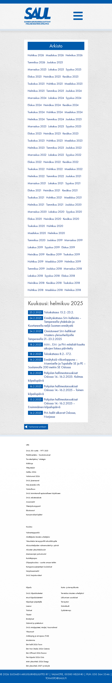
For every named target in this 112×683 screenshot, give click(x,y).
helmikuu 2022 (36, 176)
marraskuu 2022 (37, 155)
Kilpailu (29, 587)
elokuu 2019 (68, 247)
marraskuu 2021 (37, 183)
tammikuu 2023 (55, 148)
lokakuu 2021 (56, 183)
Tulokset (29, 610)
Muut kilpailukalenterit (34, 597)
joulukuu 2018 (54, 268)
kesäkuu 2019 (54, 254)
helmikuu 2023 (36, 148)
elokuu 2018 (68, 276)
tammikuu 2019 (36, 268)
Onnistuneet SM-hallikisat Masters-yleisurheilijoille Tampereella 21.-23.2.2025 (51, 335)
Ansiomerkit (30, 502)
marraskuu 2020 (37, 212)
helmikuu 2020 (56, 233)
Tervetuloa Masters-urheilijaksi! (72, 593)
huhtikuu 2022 (54, 169)
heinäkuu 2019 (36, 254)
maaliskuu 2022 (74, 169)
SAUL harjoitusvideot (34, 575)
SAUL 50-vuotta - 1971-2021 (37, 450)
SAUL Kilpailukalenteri (34, 593)
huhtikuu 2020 (55, 226)
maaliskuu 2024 (74, 112)
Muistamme (30, 640)
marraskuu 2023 (37, 126)
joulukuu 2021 (74, 176)
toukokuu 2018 (71, 283)
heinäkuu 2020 (52, 219)
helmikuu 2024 (36, 119)
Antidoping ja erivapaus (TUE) (37, 636)
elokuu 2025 (35, 76)
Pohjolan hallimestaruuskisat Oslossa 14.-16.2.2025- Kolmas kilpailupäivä (55, 376)
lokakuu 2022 (56, 155)
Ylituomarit (30, 631)
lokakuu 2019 (35, 247)
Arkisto (56, 46)
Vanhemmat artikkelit (37, 426)
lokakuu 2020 (56, 212)
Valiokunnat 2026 (33, 476)
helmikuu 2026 (74, 55)
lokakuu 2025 (56, 69)
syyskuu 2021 (73, 183)
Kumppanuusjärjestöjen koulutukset (39, 566)
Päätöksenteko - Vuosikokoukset (38, 455)
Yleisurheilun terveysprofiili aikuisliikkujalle (41, 541)
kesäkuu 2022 (71, 162)
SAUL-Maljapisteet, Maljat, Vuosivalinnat (41, 627)
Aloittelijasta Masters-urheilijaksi (38, 537)
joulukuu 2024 (74, 91)
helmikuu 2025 (36, 91)
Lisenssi (28, 606)
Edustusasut (30, 510)
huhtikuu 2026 (36, 55)
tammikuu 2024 (55, 119)
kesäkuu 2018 (54, 283)
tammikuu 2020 (36, 240)
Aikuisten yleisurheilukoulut (36, 549)
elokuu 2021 (34, 190)
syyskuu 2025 (73, 69)
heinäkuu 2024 (52, 105)
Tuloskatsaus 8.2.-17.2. (58, 354)
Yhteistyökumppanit (33, 506)
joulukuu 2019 (55, 240)
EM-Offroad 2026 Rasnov (36, 653)
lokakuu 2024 (56, 98)
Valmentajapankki (33, 532)
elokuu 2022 (35, 162)
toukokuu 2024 (36, 112)
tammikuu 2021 (55, 204)
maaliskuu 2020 (37, 233)
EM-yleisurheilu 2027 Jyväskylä (38, 666)
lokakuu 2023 (56, 126)
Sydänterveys (66, 610)
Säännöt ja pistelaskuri (34, 623)
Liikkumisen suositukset (69, 597)
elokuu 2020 (35, 219)
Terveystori (65, 601)
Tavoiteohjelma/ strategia (36, 459)
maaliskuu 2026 (55, 55)
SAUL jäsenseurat (32, 480)
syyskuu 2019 (52, 247)
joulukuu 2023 (74, 119)
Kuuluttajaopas (31, 558)
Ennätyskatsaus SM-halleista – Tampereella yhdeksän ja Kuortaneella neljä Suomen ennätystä (54, 322)
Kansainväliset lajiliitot (34, 514)
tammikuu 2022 (55, 176)
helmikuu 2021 (36, 204)
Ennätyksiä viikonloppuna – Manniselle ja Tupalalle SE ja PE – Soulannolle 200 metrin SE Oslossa (57, 363)
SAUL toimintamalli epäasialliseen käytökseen (43, 493)
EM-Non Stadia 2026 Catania (38, 648)
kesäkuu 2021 (70, 190)
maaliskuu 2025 (74, 84)
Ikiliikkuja (29, 463)
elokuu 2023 (35, 133)
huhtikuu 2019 (35, 261)
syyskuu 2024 (73, 98)
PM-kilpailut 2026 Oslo (35, 657)
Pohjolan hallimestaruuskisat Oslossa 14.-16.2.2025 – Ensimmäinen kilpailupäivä (53, 403)
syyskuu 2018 (52, 276)
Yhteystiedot (30, 467)
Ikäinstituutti (65, 606)
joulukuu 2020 (73, 204)
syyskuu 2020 (74, 212)
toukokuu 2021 (36, 197)
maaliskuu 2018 (54, 290)
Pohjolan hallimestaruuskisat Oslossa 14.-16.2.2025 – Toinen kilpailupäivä (55, 390)
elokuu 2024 (35, 105)
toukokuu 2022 (36, 169)
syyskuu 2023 (73, 126)
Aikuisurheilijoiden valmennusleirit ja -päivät (42, 545)
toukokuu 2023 (36, 140)
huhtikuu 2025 (54, 84)
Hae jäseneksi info (33, 484)
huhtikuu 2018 (35, 290)
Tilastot (28, 614)
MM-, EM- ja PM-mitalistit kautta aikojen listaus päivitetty (64, 346)
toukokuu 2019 (71, 254)
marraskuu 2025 (37, 69)
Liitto (27, 444)
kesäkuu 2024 (71, 105)
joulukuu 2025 (55, 62)
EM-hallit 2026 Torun (34, 644)
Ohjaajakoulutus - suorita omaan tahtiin (41, 562)
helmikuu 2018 (73, 290)
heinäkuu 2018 (36, 283)
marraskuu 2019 (73, 240)
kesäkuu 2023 (71, 133)
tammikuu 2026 (36, 62)
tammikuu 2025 (55, 91)
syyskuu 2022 (73, 155)
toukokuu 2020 (36, 226)
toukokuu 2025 (36, 84)
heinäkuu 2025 (52, 76)
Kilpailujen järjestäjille (34, 601)
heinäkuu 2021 (51, 190)
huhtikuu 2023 (54, 140)
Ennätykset (30, 619)
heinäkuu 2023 (52, 133)
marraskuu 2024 (37, 98)
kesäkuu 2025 (71, 76)
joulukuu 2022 (74, 148)
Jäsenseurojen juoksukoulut (36, 554)
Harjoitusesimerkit (32, 571)
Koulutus (29, 526)
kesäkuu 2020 (71, 219)
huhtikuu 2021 (54, 197)
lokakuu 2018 (35, 276)
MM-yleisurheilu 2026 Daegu (37, 661)
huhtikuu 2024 (54, 112)
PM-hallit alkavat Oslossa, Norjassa (60, 415)
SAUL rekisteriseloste (33, 497)
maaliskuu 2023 (74, 140)
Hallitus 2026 (31, 472)
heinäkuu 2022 (52, 162)
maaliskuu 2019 (54, 261)
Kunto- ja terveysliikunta (70, 587)
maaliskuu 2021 (73, 197)
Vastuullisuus (30, 489)
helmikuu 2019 (73, 261)
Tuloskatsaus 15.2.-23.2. (59, 312)
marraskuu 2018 (73, 268)
